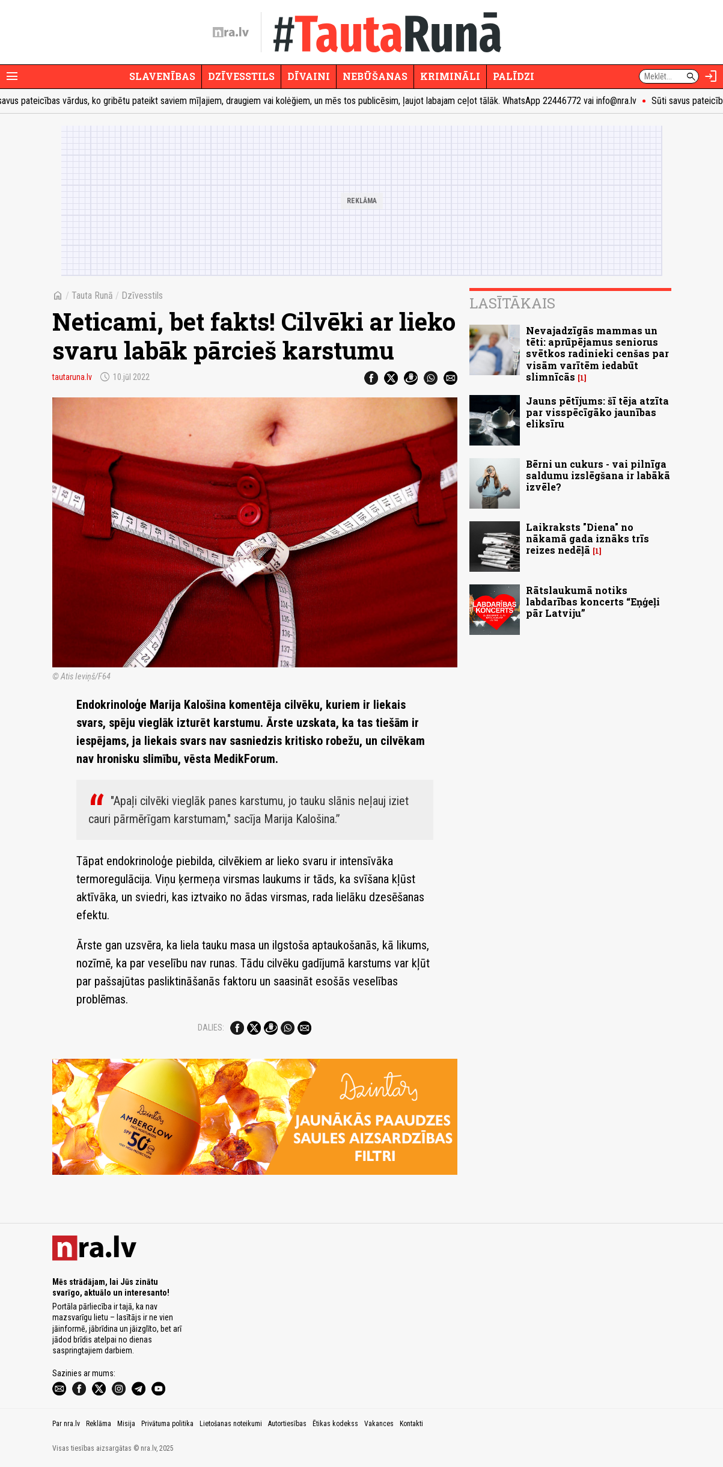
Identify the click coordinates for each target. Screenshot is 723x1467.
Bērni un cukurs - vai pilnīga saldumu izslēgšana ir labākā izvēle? (598, 475)
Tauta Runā (92, 295)
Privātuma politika (167, 1424)
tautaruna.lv (72, 377)
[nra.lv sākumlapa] (231, 32)
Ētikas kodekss (335, 1424)
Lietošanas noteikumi (231, 1424)
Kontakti (411, 1424)
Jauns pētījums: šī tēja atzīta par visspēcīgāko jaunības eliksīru (597, 412)
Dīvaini (308, 76)
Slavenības (162, 76)
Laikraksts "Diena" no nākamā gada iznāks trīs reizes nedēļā (587, 538)
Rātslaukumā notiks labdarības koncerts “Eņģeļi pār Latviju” (593, 601)
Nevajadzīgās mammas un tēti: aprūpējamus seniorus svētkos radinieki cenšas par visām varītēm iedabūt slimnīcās (597, 353)
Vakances (379, 1424)
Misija (126, 1424)
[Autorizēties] (711, 76)
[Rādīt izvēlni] (12, 76)
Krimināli (450, 76)
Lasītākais (512, 303)
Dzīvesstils (241, 76)
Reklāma (98, 1424)
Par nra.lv (66, 1424)
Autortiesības (287, 1424)
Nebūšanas (375, 76)
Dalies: (211, 1027)
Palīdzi (513, 76)
